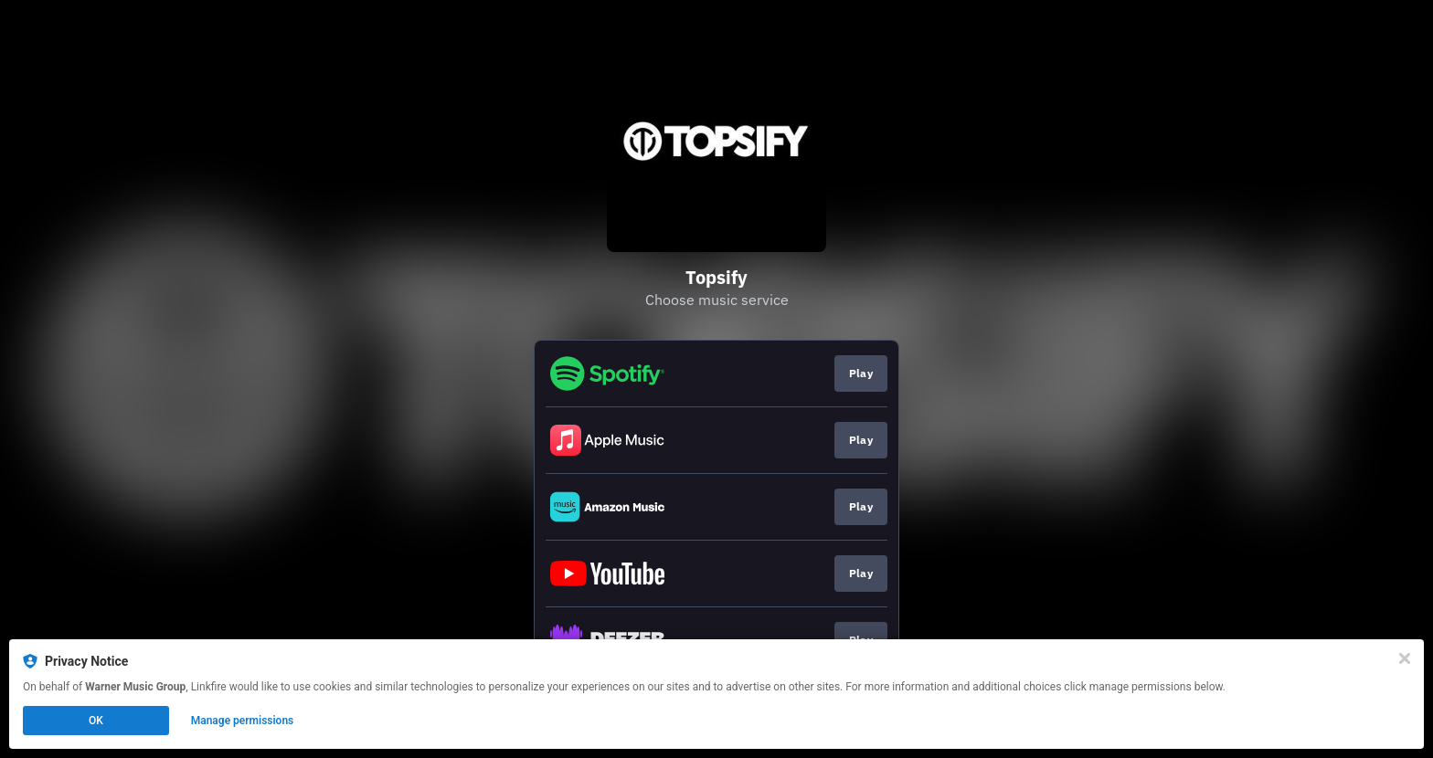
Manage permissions (242, 720)
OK (96, 720)
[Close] (1404, 658)
